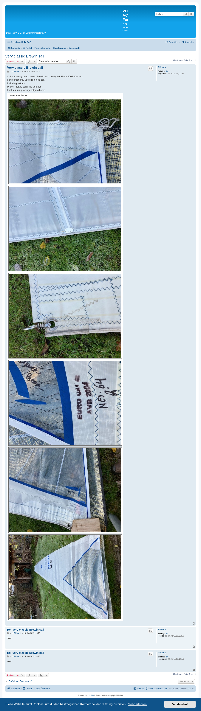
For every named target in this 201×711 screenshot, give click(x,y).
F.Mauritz (162, 67)
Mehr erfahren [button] (137, 704)
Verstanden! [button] (180, 704)
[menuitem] (27, 42)
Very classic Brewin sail (24, 56)
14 (167, 71)
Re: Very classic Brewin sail (25, 629)
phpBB (91, 695)
